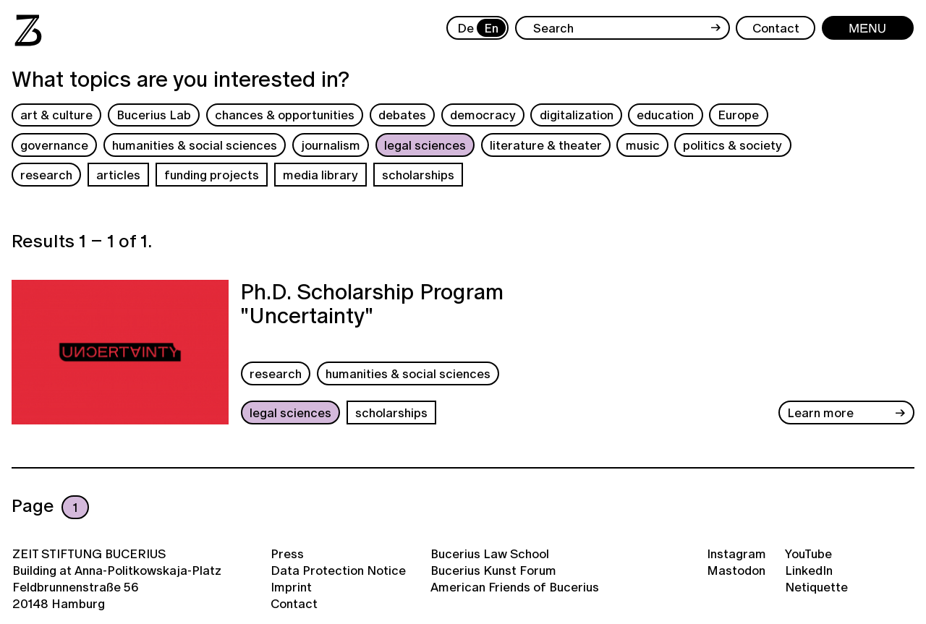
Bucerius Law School (489, 553)
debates (402, 115)
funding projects (211, 175)
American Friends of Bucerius (514, 586)
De (465, 28)
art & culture (56, 115)
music (643, 145)
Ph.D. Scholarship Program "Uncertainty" (372, 305)
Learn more (820, 412)
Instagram (736, 553)
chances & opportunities (284, 115)
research (46, 175)
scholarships (418, 175)
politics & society (732, 145)
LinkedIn (809, 570)
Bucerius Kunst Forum (493, 570)
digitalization (576, 115)
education (665, 115)
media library (320, 175)
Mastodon (736, 570)
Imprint (291, 586)
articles (118, 175)
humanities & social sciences (194, 145)
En (491, 28)
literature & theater (546, 145)
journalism (330, 145)
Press (287, 553)
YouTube (808, 553)
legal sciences (425, 145)
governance (54, 145)
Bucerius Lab (153, 115)
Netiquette (816, 586)
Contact (294, 603)
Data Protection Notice (338, 570)
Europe (738, 115)
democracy (483, 115)
